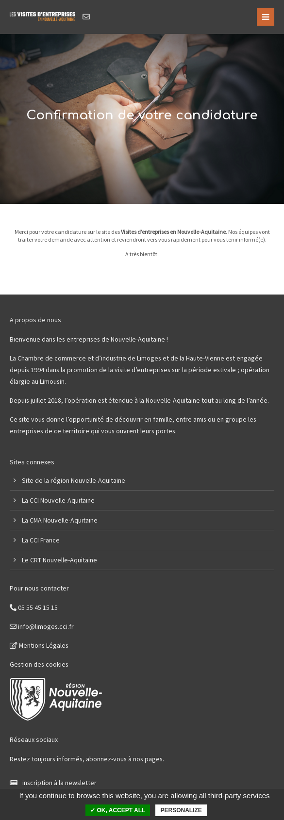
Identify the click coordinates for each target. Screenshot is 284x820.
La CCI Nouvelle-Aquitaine (58, 500)
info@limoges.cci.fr (42, 626)
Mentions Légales (39, 645)
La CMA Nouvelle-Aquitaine (60, 520)
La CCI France (41, 540)
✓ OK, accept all (117, 810)
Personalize (180, 810)
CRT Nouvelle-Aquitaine (63, 560)
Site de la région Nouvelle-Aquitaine (73, 480)
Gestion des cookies (39, 664)
